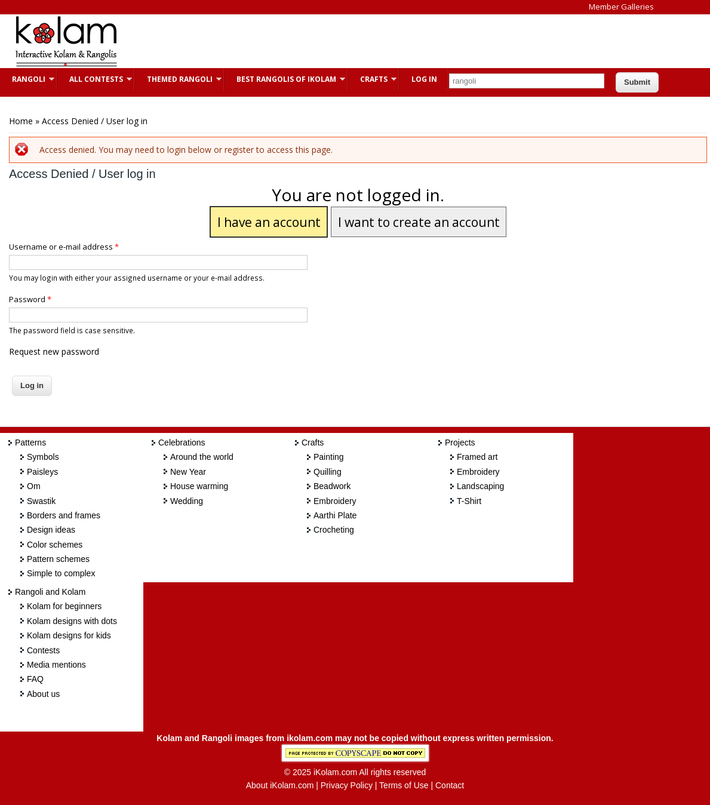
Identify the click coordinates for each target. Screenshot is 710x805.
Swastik (41, 501)
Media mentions (56, 664)
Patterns (30, 442)
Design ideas (51, 529)
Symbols (43, 457)
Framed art (477, 457)
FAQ (35, 679)
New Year (188, 472)
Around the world (201, 457)
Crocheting (333, 529)
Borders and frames (63, 515)
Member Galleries (621, 6)
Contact (449, 785)
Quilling (327, 472)
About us (43, 694)
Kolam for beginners (64, 606)
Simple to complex (61, 573)
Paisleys (42, 472)
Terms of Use (403, 785)
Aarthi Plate (334, 515)
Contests (43, 650)
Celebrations (181, 442)
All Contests (94, 79)
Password (30, 299)
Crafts (372, 79)
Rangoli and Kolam (50, 592)
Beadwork (332, 486)
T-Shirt (469, 501)
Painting (328, 457)
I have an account (269, 222)
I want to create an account (419, 222)
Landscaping (480, 486)
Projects (460, 442)
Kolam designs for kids (69, 635)
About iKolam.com (280, 785)
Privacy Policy (347, 785)
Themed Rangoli (178, 79)
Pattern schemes (58, 559)
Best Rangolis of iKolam (285, 79)
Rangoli (27, 79)
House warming (199, 486)
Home (21, 121)
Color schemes (54, 544)
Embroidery (334, 501)
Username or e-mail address (64, 246)
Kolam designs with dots (72, 621)
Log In (424, 79)
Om (34, 486)
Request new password (54, 351)
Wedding (186, 501)
